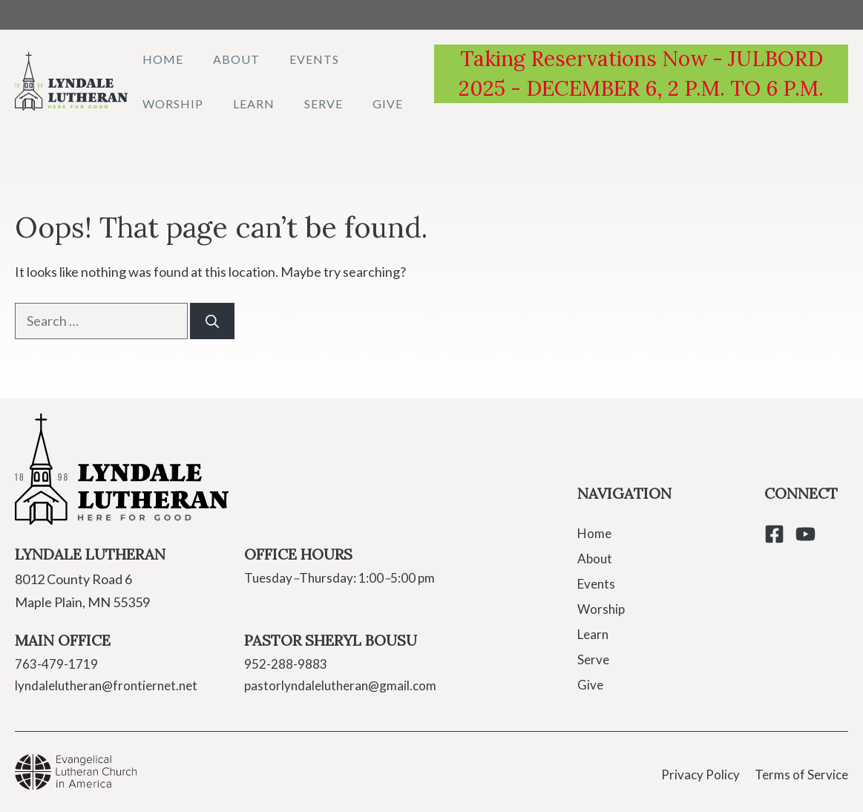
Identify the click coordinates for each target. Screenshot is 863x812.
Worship (172, 103)
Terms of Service (801, 774)
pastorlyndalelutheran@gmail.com (340, 685)
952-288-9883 (285, 664)
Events (314, 59)
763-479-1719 (56, 664)
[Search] (212, 321)
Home (162, 59)
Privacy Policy (700, 774)
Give (388, 103)
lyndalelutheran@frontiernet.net (106, 685)
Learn (254, 103)
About (236, 59)
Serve (323, 103)
